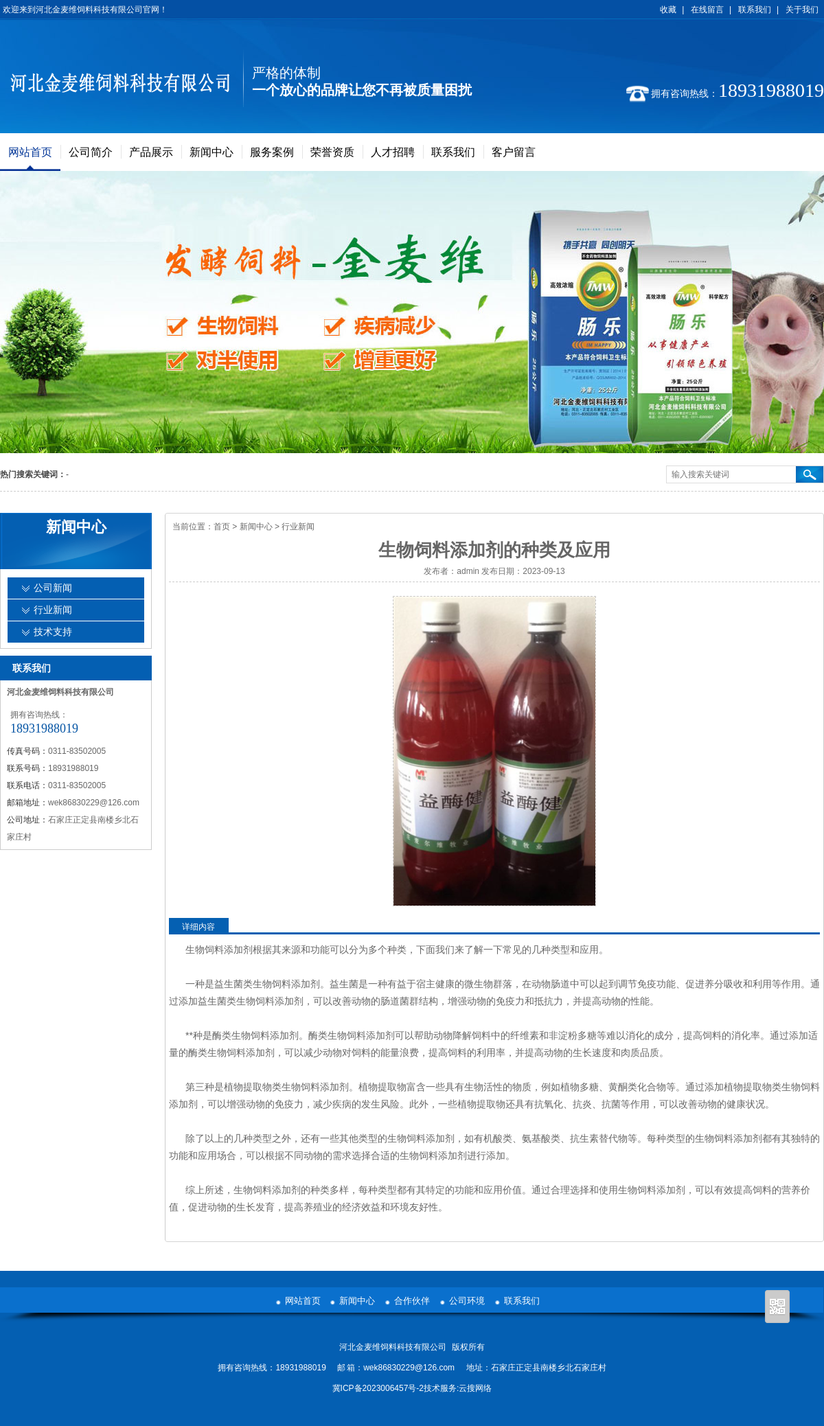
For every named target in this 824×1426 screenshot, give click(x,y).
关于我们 (802, 9)
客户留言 (514, 152)
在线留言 (707, 9)
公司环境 (467, 1301)
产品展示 (151, 152)
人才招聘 (393, 152)
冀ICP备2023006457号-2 (378, 1388)
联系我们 (754, 9)
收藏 (668, 9)
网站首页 (30, 152)
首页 (222, 526)
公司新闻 (53, 588)
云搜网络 (475, 1388)
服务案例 (272, 152)
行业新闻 (298, 526)
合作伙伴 (412, 1301)
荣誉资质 (332, 152)
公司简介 (91, 152)
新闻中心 (211, 152)
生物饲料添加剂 (219, 949)
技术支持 (53, 632)
